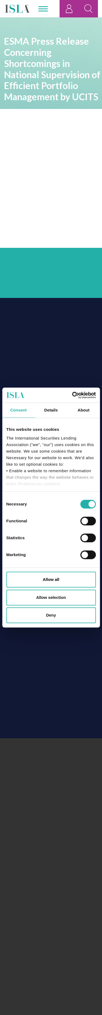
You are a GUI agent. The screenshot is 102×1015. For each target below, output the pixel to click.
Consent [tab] (18, 410)
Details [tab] (51, 410)
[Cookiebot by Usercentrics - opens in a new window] (73, 395)
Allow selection (51, 597)
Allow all (51, 579)
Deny (51, 615)
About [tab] (83, 410)
